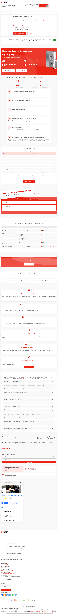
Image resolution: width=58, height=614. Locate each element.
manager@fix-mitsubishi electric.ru (8, 573)
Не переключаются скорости (22, 239)
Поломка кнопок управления (22, 246)
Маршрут (5, 503)
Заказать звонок (29, 264)
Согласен (49, 611)
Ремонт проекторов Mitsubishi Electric (15, 551)
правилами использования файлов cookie (38, 611)
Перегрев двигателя (23, 242)
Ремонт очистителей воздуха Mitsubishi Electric (17, 548)
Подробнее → (52, 230)
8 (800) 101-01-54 (4, 567)
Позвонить (43, 13)
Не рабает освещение (21, 235)
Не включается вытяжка (22, 231)
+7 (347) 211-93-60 (28, 5)
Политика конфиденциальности (29, 606)
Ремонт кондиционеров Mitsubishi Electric (16, 546)
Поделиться (2, 595)
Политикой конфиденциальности (41, 464)
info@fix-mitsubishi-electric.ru (7, 570)
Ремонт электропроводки (6, 169)
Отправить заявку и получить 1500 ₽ (29, 209)
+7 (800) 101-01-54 (35, 5)
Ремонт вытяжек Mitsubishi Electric (14, 553)
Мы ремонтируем (14, 13)
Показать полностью (6, 448)
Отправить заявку (21, 70)
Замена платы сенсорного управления (8, 172)
